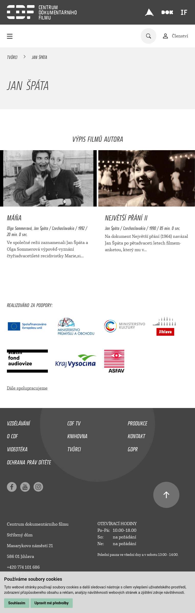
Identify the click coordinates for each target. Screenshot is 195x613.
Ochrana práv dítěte (29, 461)
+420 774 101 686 (23, 567)
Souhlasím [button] (16, 603)
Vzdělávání (18, 422)
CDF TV (73, 422)
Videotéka (17, 448)
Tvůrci (12, 56)
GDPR (133, 448)
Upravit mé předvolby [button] (52, 603)
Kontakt (136, 435)
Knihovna (77, 435)
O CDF (12, 435)
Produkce (137, 422)
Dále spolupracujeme (27, 388)
